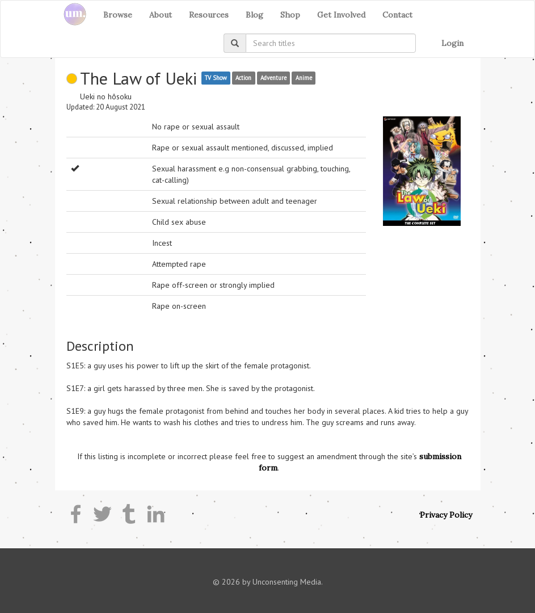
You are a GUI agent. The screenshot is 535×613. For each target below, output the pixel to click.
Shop (290, 15)
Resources (209, 15)
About (160, 15)
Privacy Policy (446, 515)
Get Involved (341, 15)
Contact (397, 15)
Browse (117, 15)
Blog (254, 15)
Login (452, 43)
